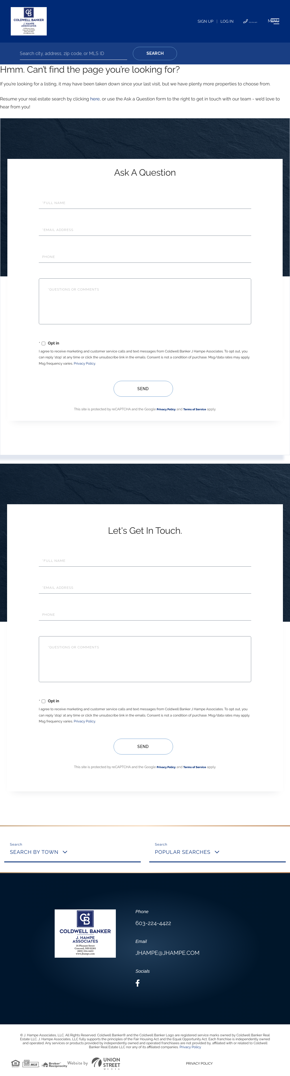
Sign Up (164, 21)
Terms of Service (194, 409)
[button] (155, 53)
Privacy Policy (84, 363)
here (94, 99)
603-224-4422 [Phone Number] (218, 21)
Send (142, 388)
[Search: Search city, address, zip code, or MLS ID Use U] (73, 53)
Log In (186, 21)
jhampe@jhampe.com (167, 952)
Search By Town (34, 852)
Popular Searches (182, 852)
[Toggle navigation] (260, 21)
